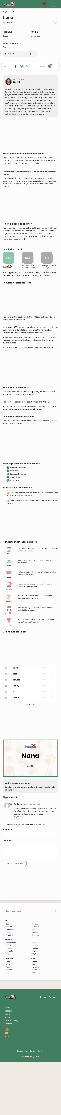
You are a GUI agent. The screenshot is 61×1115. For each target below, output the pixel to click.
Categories (10, 1098)
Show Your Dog (11, 1108)
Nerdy (34, 1017)
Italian (34, 1057)
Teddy (15, 773)
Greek (34, 1049)
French (35, 1060)
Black (8, 1052)
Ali (13, 779)
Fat (7, 1060)
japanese (8, 674)
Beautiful (9, 1023)
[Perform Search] (55, 999)
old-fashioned (9, 697)
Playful (8, 1033)
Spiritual (9, 1014)
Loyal (34, 1041)
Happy (34, 1030)
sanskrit (9, 686)
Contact (8, 1111)
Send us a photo (12, 875)
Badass (35, 1020)
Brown (8, 1055)
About (7, 1105)
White (8, 1049)
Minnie (15, 785)
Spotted (9, 1057)
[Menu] (53, 4)
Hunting (35, 1023)
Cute (8, 1011)
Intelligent (10, 1036)
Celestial (35, 1014)
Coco (15, 755)
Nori (14, 761)
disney (9, 650)
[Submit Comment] (15, 951)
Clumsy (35, 1039)
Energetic (9, 1039)
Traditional (10, 1017)
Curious (35, 1036)
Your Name (8, 917)
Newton (16, 767)
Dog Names (7, 12)
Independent (11, 1030)
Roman (35, 1052)
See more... (30, 792)
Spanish (35, 1055)
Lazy (7, 1041)
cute (9, 662)
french (9, 638)
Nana (15, 12)
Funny (8, 1020)
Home (7, 1095)
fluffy (9, 709)
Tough (35, 1033)
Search (8, 1101)
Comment (8, 928)
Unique (35, 1011)
